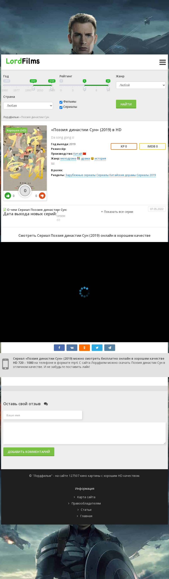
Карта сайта (86, 497)
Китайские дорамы (122, 175)
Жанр (120, 76)
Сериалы (70, 107)
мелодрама (68, 158)
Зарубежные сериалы (80, 175)
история (100, 158)
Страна (9, 97)
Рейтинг (66, 76)
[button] (117, 216)
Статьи (86, 510)
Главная (86, 516)
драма (85, 158)
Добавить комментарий (29, 452)
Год (6, 76)
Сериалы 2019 (146, 175)
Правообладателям (86, 503)
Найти (126, 104)
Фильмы (69, 101)
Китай (77, 154)
